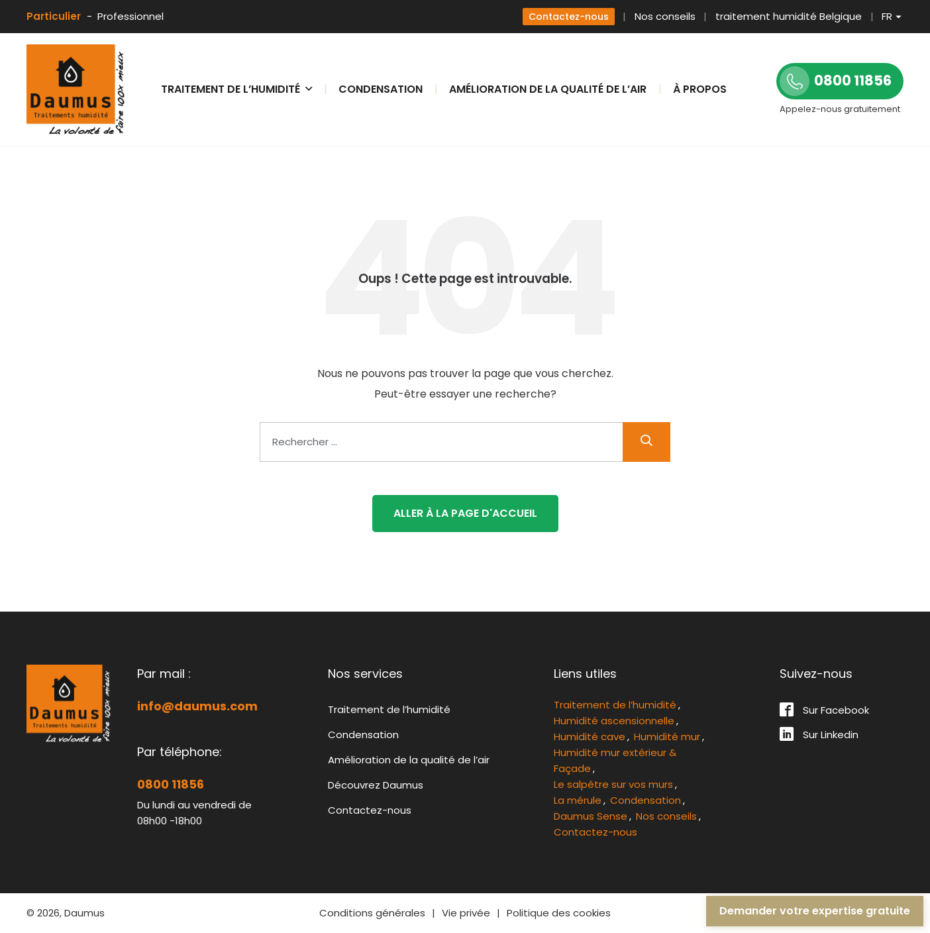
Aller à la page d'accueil (465, 513)
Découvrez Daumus (375, 785)
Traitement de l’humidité (389, 709)
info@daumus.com (197, 706)
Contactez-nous (569, 16)
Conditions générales (372, 913)
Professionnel (130, 16)
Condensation (380, 89)
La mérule (577, 800)
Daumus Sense (590, 816)
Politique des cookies (559, 913)
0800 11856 (170, 784)
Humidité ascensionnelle (614, 721)
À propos (700, 89)
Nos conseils (665, 16)
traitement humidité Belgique (788, 16)
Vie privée (466, 913)
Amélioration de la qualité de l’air (547, 89)
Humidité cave (589, 736)
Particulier (53, 16)
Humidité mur (667, 736)
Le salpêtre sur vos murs (613, 784)
